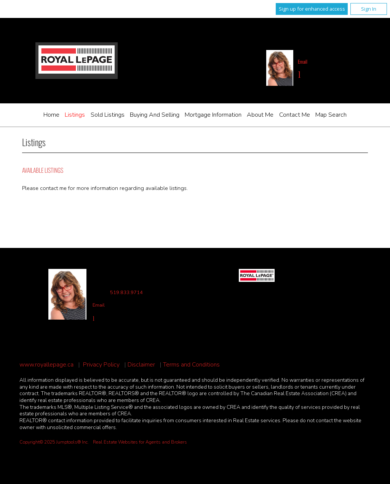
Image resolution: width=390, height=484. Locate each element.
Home (51, 115)
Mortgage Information (213, 115)
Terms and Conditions (191, 365)
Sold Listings (108, 115)
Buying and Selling (154, 115)
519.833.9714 (126, 292)
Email (302, 61)
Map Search (331, 115)
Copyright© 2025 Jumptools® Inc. (54, 442)
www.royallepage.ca (46, 365)
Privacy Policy (101, 365)
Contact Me (294, 115)
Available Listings (42, 170)
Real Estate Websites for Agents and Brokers (140, 442)
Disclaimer (141, 365)
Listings (75, 115)
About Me (260, 115)
